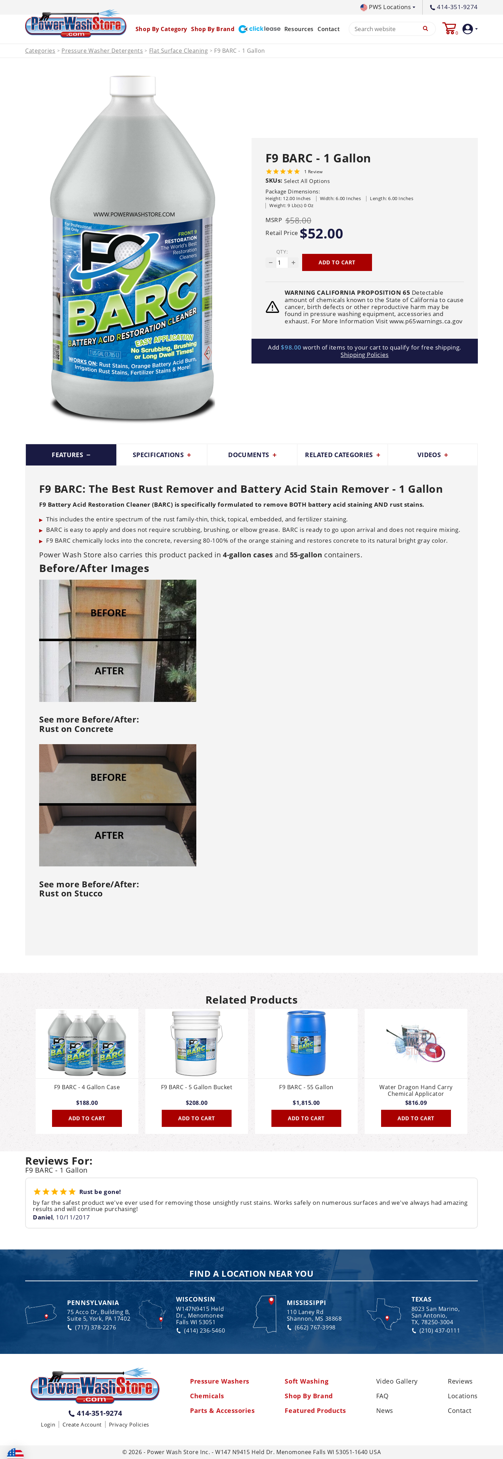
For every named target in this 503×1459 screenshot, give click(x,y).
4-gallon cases (248, 554)
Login (48, 1424)
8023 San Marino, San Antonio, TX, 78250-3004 (435, 1316)
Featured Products (315, 1411)
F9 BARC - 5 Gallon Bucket (197, 1087)
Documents (252, 454)
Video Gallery (397, 1381)
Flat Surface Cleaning (178, 50)
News (384, 1411)
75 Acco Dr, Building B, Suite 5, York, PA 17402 (98, 1315)
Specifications (162, 454)
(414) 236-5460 (200, 1330)
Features (71, 454)
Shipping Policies (364, 355)
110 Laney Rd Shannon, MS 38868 (314, 1315)
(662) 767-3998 (311, 1327)
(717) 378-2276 (91, 1327)
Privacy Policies (129, 1424)
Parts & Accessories (222, 1411)
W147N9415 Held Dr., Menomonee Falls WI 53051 (200, 1316)
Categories (40, 50)
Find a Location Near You (251, 1274)
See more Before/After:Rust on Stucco (89, 889)
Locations (463, 1396)
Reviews (460, 1381)
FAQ (382, 1396)
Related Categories (342, 454)
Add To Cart (86, 1118)
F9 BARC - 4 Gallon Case (87, 1087)
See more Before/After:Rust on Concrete (89, 724)
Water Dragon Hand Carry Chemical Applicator (416, 1091)
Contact (329, 29)
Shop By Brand (309, 1396)
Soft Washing (306, 1381)
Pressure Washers (219, 1381)
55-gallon (306, 554)
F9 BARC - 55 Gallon (306, 1087)
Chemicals (207, 1396)
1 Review (313, 171)
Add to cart (337, 262)
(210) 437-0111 (435, 1330)
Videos (432, 454)
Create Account (82, 1424)
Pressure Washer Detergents (102, 50)
